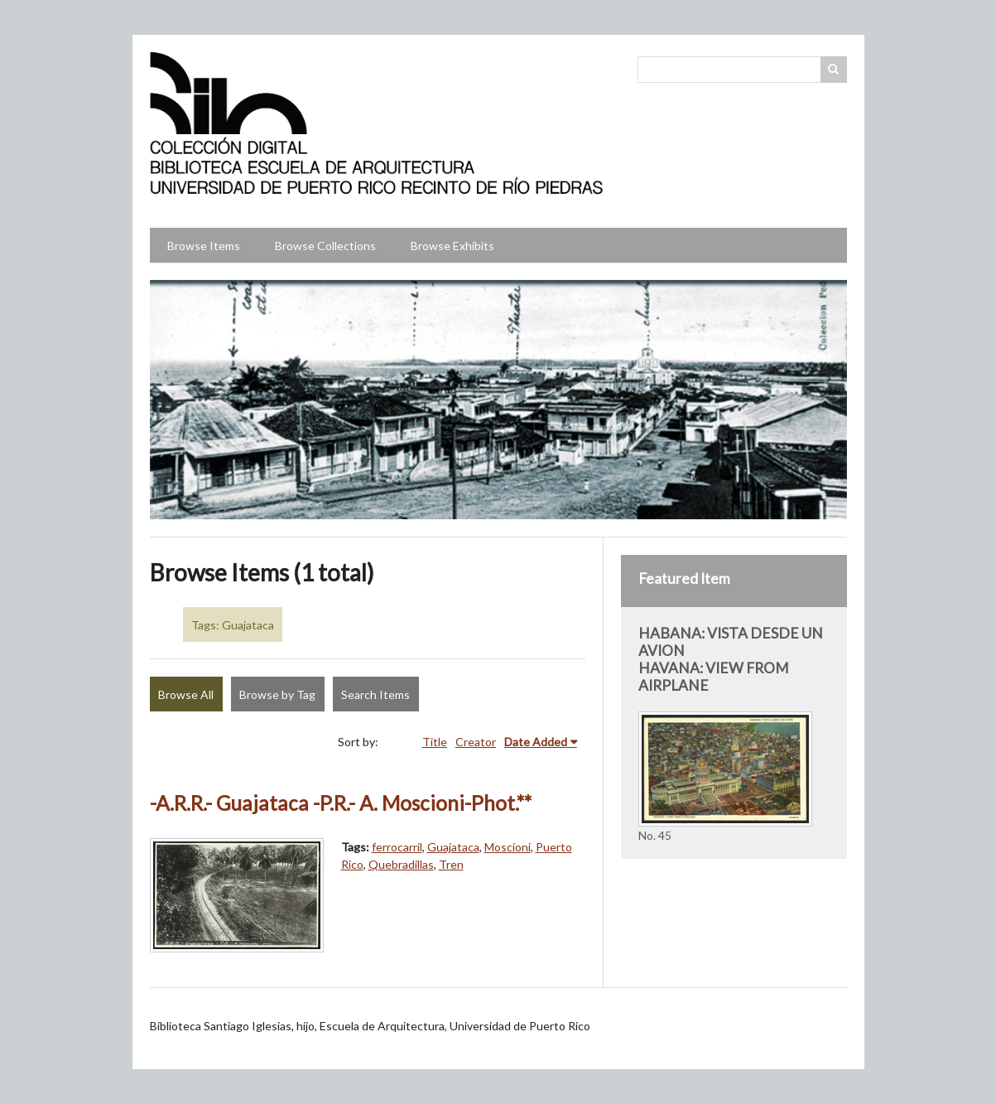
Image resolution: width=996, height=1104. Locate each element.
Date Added (535, 742)
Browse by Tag (277, 694)
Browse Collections (325, 246)
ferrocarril (397, 847)
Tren (451, 864)
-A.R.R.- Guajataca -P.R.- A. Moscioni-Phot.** (341, 803)
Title (434, 742)
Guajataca (453, 847)
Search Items (375, 694)
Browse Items (203, 246)
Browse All (186, 694)
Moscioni (507, 847)
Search (833, 69)
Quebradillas (401, 864)
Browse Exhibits (452, 246)
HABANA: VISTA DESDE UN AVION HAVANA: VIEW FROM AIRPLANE (730, 659)
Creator (475, 742)
